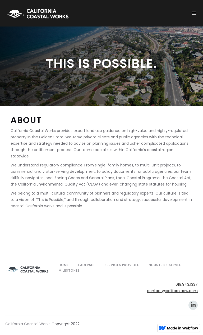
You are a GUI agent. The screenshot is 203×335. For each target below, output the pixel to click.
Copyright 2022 (66, 324)
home (64, 265)
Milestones (69, 270)
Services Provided (122, 265)
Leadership (87, 265)
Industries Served (165, 265)
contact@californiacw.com (172, 290)
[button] (194, 13)
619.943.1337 (187, 284)
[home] (96, 13)
